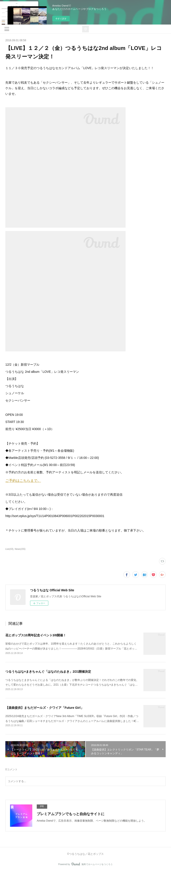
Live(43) (9, 549)
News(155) (20, 549)
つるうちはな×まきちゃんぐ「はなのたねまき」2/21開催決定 (48, 671)
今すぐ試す (61, 18)
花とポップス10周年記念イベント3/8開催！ (35, 635)
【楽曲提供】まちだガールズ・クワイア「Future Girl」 (44, 707)
